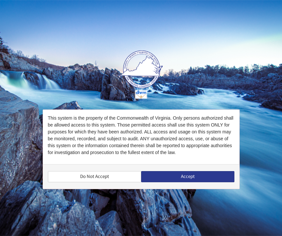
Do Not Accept (94, 176)
